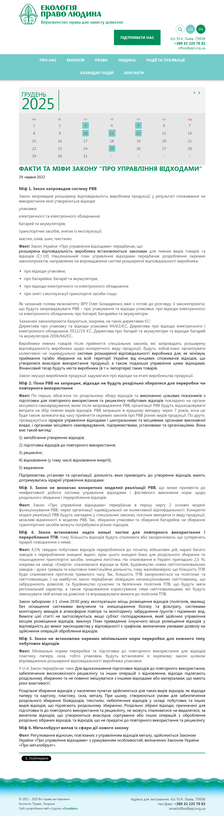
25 (112, 148)
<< (194, 92)
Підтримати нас (137, 37)
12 (138, 133)
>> (199, 92)
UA (190, 29)
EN (201, 29)
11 (112, 133)
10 (85, 133)
